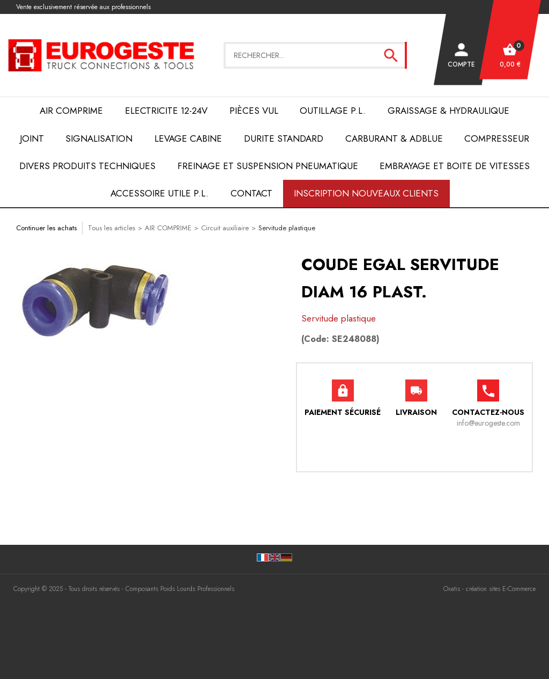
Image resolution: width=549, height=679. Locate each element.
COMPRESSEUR (496, 138)
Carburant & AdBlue (394, 138)
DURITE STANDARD (283, 138)
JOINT (32, 138)
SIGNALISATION (98, 138)
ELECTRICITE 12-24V (166, 110)
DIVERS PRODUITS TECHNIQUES (87, 165)
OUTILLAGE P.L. (333, 110)
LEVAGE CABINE (188, 138)
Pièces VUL (253, 110)
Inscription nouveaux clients (366, 193)
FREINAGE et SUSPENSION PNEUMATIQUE (267, 165)
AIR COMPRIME (71, 110)
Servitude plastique (286, 228)
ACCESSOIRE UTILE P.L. (159, 193)
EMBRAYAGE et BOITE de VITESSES (455, 165)
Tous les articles (111, 228)
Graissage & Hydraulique (448, 110)
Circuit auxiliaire (225, 228)
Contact (251, 193)
